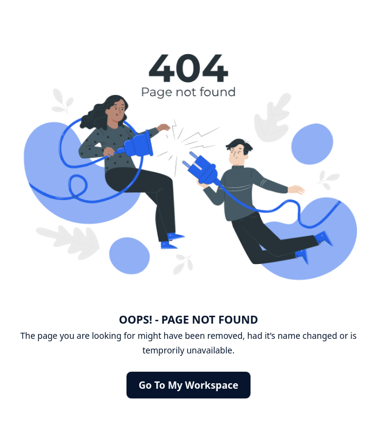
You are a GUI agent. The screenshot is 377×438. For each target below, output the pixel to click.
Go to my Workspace (188, 385)
